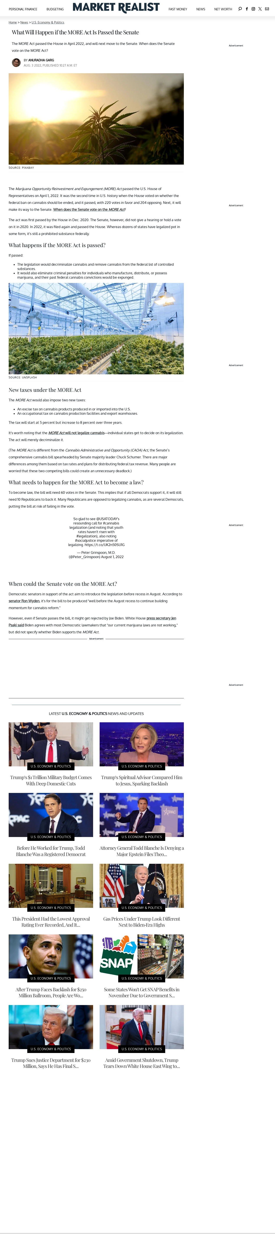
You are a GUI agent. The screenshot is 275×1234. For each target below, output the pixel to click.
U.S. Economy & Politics (48, 22)
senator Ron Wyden (24, 601)
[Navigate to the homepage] (116, 8)
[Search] (240, 8)
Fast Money (178, 9)
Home (13, 22)
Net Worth (223, 9)
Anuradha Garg (41, 60)
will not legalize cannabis (76, 433)
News (200, 9)
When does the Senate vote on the (89, 209)
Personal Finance (23, 9)
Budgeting (55, 9)
